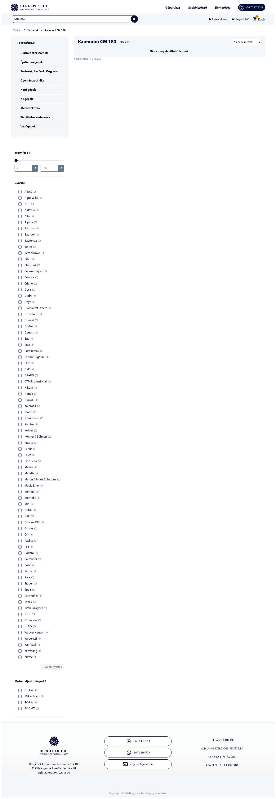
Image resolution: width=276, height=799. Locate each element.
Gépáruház (172, 7)
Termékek (32, 30)
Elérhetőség (222, 7)
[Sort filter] (246, 42)
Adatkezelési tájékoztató (221, 767)
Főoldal (17, 30)
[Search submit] (134, 19)
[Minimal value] (39, 160)
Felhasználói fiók (222, 740)
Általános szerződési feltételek (222, 749)
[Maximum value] (49, 168)
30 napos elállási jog (222, 758)
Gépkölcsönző (197, 7)
